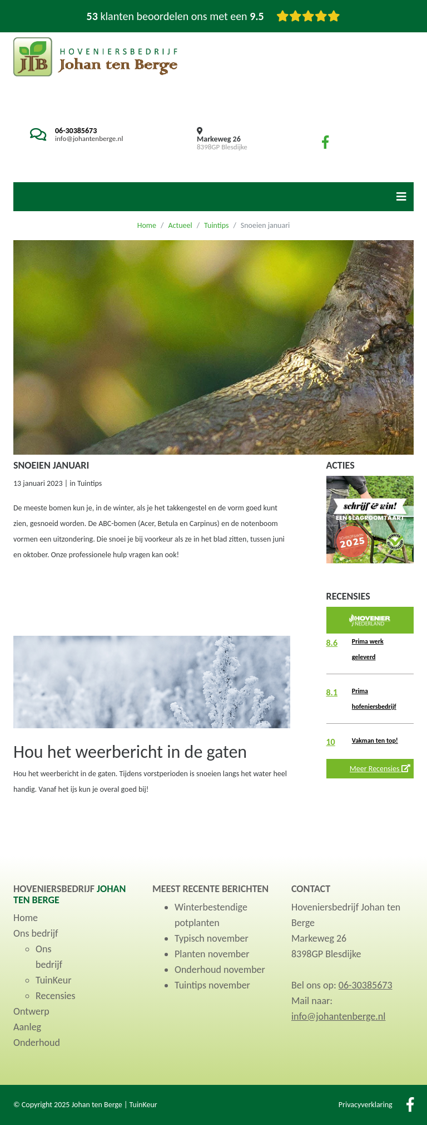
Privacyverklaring (366, 1104)
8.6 (332, 642)
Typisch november (212, 938)
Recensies (56, 996)
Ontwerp (31, 1011)
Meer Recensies (380, 768)
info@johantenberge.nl (89, 138)
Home (146, 225)
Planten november (212, 954)
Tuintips (216, 225)
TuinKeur (53, 980)
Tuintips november (212, 985)
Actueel (180, 225)
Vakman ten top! (375, 740)
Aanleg (27, 1027)
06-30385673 (76, 130)
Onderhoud (36, 1042)
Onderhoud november (220, 969)
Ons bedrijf (35, 933)
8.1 (332, 692)
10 (330, 742)
